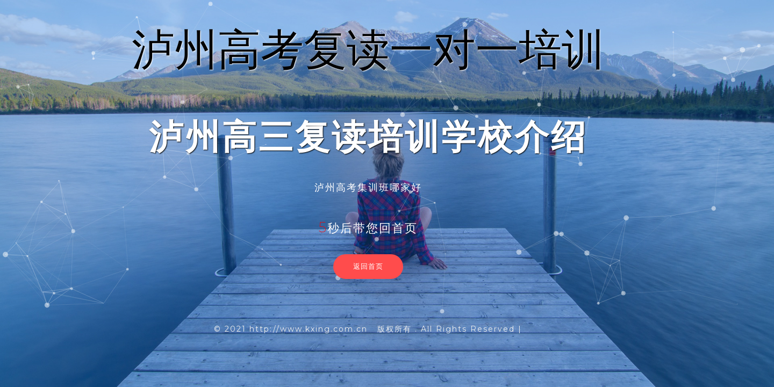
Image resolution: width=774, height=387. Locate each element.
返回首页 (368, 266)
